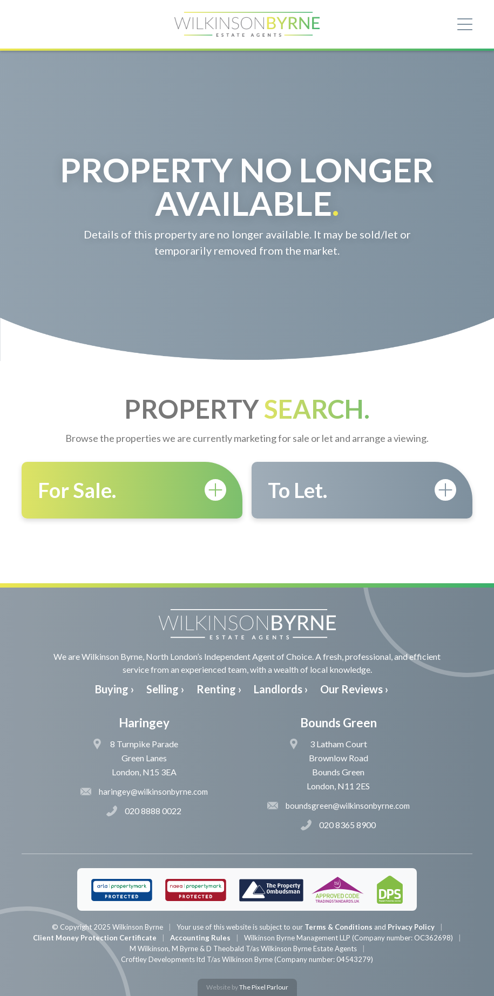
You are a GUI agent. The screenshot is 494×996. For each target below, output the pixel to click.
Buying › (114, 689)
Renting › (219, 689)
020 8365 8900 (338, 825)
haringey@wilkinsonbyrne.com (144, 791)
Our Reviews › (354, 689)
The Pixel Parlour (263, 987)
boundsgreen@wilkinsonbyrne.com (338, 806)
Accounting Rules (200, 937)
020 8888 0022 (143, 811)
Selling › (165, 689)
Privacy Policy (411, 927)
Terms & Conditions (338, 927)
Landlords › (281, 689)
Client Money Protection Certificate (95, 937)
